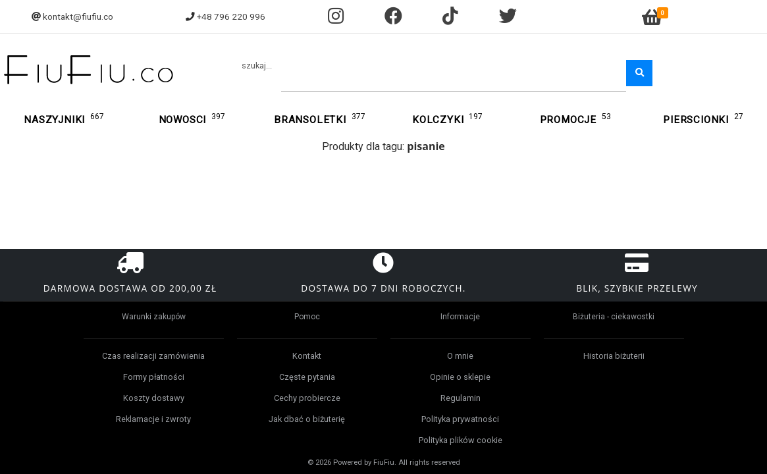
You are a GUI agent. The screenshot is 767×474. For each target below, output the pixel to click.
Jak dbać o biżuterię (307, 419)
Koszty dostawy (153, 398)
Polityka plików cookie (460, 440)
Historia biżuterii (614, 356)
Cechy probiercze (307, 398)
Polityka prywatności (460, 419)
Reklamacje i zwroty (153, 419)
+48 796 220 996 (231, 16)
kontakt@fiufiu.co (78, 16)
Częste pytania (307, 377)
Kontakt (306, 356)
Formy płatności (153, 377)
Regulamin (460, 398)
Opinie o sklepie (460, 377)
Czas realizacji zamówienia (153, 356)
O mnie (460, 356)
